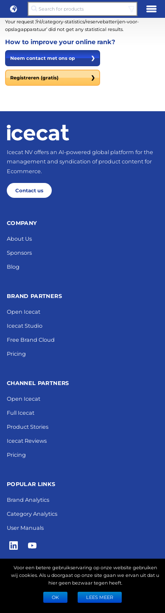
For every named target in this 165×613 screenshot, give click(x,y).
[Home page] (38, 132)
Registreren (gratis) (52, 78)
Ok (55, 597)
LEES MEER (99, 597)
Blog (13, 266)
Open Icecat (23, 311)
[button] (13, 9)
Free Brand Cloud (31, 339)
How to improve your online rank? (60, 42)
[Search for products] (83, 9)
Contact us (29, 190)
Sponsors (19, 252)
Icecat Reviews (27, 440)
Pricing (16, 353)
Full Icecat (20, 412)
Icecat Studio (24, 325)
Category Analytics (32, 513)
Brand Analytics (28, 499)
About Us (19, 238)
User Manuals (25, 527)
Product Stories (27, 426)
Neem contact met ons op (52, 58)
